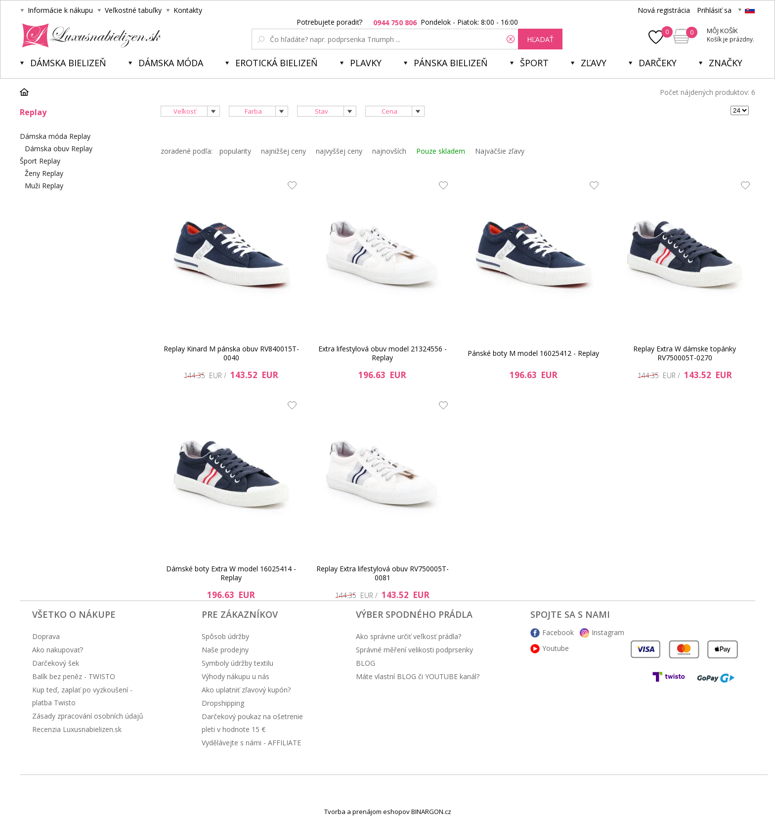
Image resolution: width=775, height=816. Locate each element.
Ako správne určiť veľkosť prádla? (408, 636)
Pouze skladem (440, 151)
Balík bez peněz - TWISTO (73, 676)
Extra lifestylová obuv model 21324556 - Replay (382, 353)
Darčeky (658, 63)
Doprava (46, 636)
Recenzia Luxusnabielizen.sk (77, 729)
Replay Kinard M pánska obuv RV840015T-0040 (231, 353)
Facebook (558, 632)
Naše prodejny (225, 649)
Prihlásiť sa (714, 10)
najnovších (389, 151)
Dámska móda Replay (55, 136)
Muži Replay (44, 185)
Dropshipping (223, 703)
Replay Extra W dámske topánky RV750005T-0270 (684, 353)
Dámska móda (170, 63)
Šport (534, 63)
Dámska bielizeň (68, 63)
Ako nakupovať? (57, 649)
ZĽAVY (593, 63)
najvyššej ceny (339, 151)
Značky (725, 63)
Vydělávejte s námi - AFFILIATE (251, 742)
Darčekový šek (55, 663)
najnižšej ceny (283, 151)
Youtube (555, 648)
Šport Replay (40, 161)
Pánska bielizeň (451, 63)
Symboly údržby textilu (237, 663)
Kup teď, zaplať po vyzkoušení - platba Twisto (82, 696)
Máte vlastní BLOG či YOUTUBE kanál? (417, 676)
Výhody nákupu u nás (235, 676)
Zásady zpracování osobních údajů (87, 716)
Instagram (608, 632)
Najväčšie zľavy (499, 151)
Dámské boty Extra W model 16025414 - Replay (231, 573)
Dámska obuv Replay (58, 148)
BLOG (365, 663)
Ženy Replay (44, 173)
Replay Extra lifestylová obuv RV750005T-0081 (382, 573)
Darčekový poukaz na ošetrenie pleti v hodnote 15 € (252, 723)
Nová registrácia (664, 10)
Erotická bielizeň (276, 63)
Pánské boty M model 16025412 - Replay (533, 353)
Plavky (366, 63)
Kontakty (187, 10)
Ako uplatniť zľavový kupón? (246, 689)
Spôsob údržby (225, 636)
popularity (235, 151)
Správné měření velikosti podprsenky (414, 649)
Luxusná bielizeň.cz (90, 35)
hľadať (540, 39)
